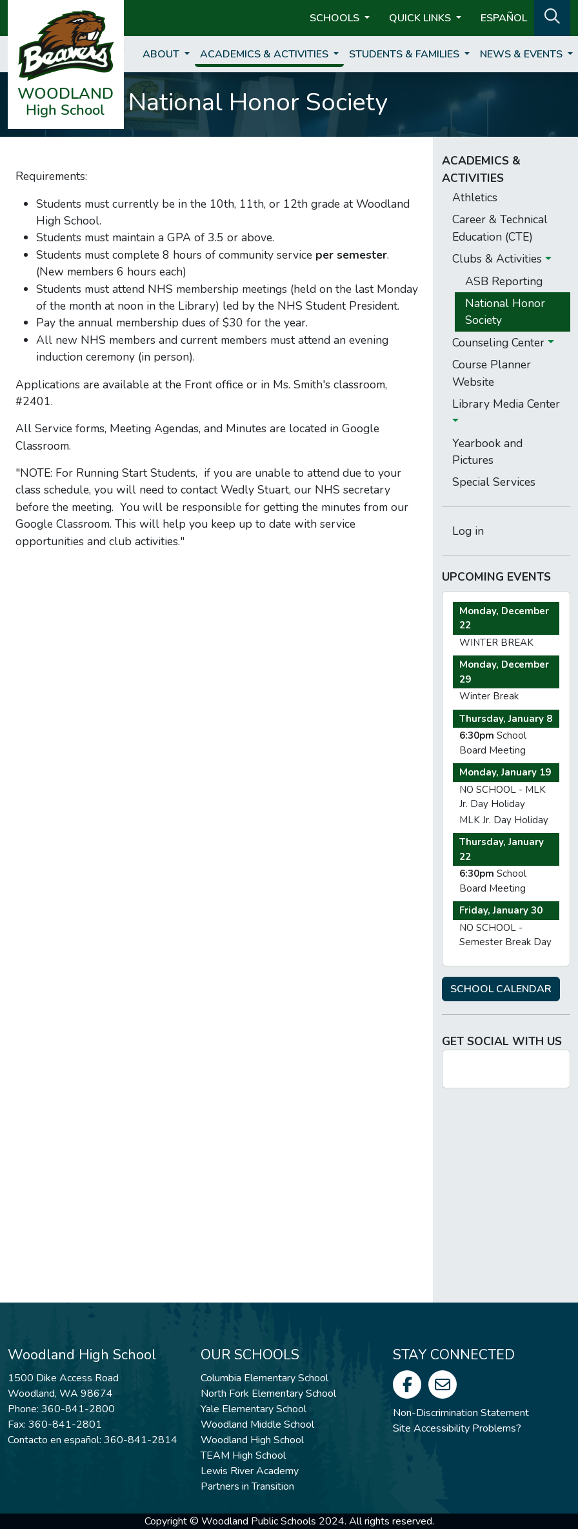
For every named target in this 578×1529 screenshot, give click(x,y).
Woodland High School (252, 1440)
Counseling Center (500, 342)
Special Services (493, 482)
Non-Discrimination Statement (461, 1413)
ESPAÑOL (504, 18)
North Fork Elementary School (268, 1393)
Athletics (474, 197)
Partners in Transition (247, 1486)
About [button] (162, 54)
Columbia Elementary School (264, 1378)
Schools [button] (336, 18)
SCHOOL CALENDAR (501, 989)
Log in (468, 531)
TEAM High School (243, 1455)
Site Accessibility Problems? (457, 1428)
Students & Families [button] (405, 54)
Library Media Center (506, 404)
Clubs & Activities (498, 258)
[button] (552, 17)
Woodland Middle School (257, 1424)
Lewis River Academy (250, 1471)
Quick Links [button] (421, 18)
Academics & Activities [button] (265, 54)
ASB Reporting (504, 281)
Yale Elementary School (253, 1409)
